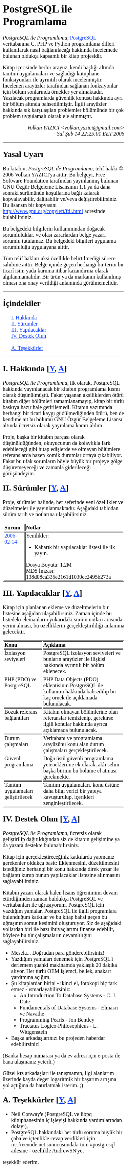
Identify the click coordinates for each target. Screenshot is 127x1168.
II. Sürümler (24, 324)
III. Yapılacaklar (28, 330)
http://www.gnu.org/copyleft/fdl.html (43, 211)
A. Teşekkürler (27, 348)
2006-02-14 (10, 539)
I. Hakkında (24, 317)
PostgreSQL (83, 38)
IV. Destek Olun (28, 336)
